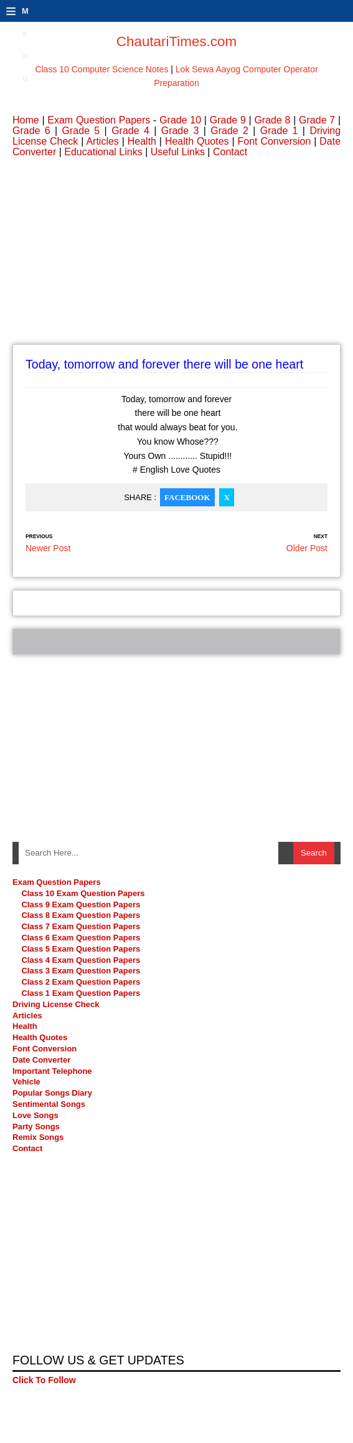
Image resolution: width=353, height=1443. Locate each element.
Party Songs (36, 1126)
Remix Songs (38, 1137)
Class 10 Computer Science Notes (101, 69)
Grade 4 (130, 130)
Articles (102, 141)
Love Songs (35, 1115)
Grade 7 (317, 120)
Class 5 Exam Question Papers (81, 948)
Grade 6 (31, 130)
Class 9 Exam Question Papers (80, 904)
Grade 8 (272, 120)
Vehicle (26, 1081)
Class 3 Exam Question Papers (81, 970)
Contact (230, 152)
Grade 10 (180, 120)
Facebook (187, 497)
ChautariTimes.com (176, 41)
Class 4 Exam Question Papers (81, 960)
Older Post (306, 548)
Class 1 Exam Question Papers (80, 993)
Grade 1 (279, 130)
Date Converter (41, 1059)
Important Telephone (52, 1071)
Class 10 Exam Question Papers (82, 893)
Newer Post (48, 548)
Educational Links (103, 152)
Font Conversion (274, 141)
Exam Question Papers (98, 120)
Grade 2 (229, 130)
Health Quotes (197, 141)
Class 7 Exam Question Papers (80, 926)
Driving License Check (55, 1004)
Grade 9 (228, 120)
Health (142, 141)
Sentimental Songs (48, 1104)
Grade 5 (81, 130)
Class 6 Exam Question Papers (80, 937)
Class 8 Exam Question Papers (80, 915)
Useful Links (178, 152)
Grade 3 (180, 130)
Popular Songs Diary (52, 1093)
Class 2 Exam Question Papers (80, 982)
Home (25, 120)
